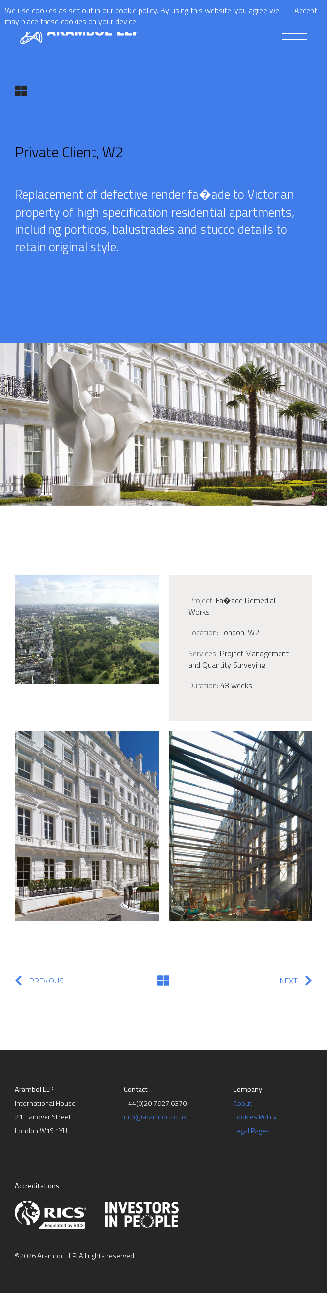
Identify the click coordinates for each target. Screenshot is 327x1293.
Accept (305, 10)
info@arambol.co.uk (155, 1117)
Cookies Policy (255, 1117)
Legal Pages (251, 1130)
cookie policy (136, 10)
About (242, 1103)
